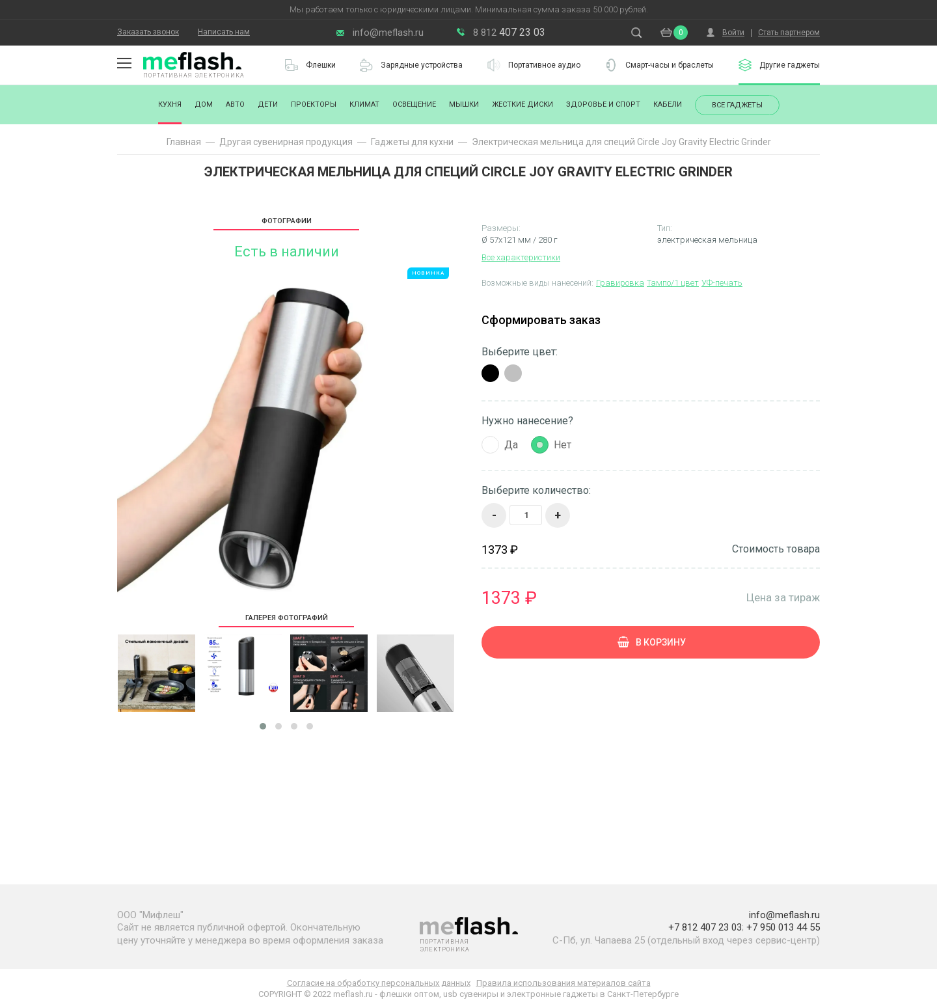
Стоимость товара (776, 549)
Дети (268, 104)
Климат (364, 104)
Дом (204, 104)
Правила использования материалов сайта (563, 983)
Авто (235, 104)
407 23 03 (509, 32)
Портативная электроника (194, 75)
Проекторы (313, 104)
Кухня (170, 104)
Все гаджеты (737, 105)
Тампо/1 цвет (673, 283)
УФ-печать (721, 283)
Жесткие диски (522, 104)
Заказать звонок (148, 32)
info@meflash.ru (388, 32)
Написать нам (224, 32)
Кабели (667, 104)
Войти (733, 32)
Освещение (414, 104)
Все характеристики (521, 257)
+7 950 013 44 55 (783, 927)
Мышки (464, 104)
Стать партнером (789, 32)
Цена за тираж (783, 597)
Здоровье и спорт (603, 104)
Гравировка (620, 283)
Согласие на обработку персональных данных (378, 983)
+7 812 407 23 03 (705, 927)
